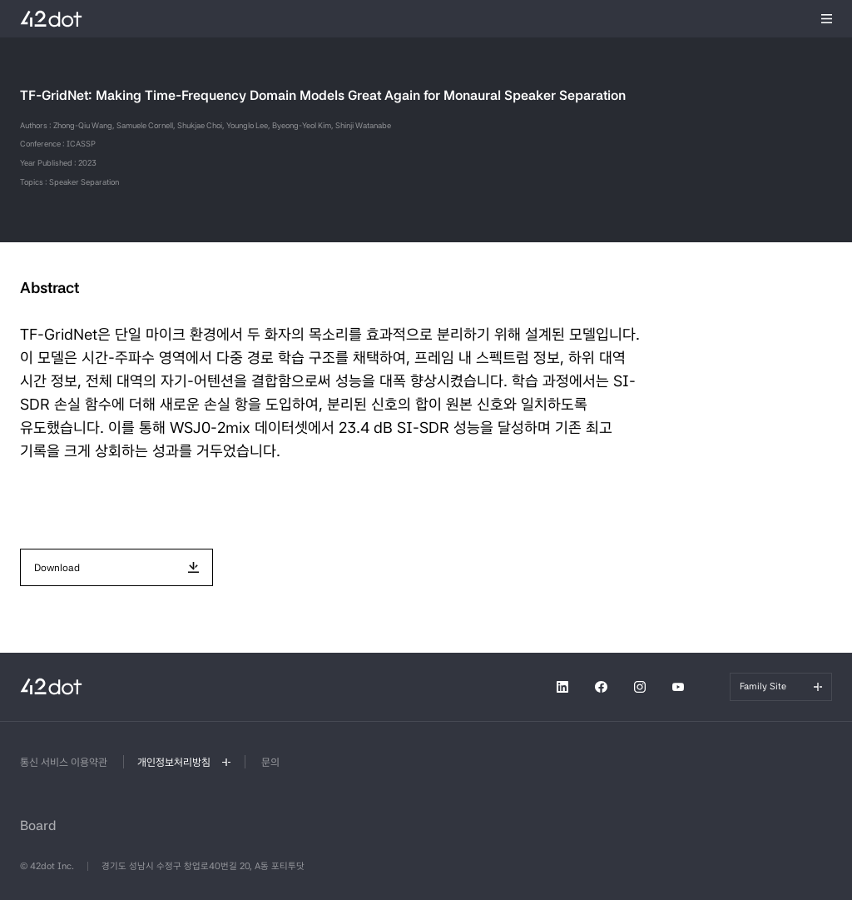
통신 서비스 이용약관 (63, 762)
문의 (270, 762)
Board (38, 825)
